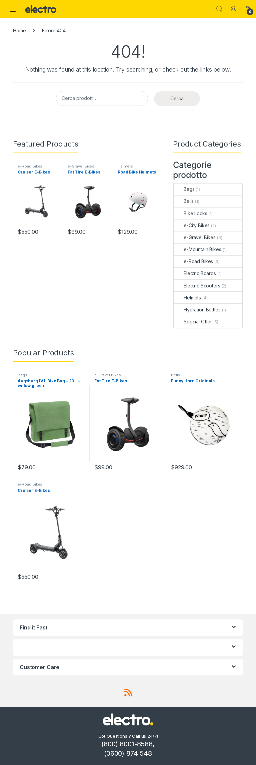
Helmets (125, 166)
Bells (184, 201)
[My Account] (233, 9)
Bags (184, 189)
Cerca (177, 98)
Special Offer (193, 321)
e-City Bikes (192, 225)
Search (219, 9)
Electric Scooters (197, 285)
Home (19, 30)
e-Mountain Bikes (197, 249)
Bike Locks (190, 213)
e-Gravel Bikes (81, 166)
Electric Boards (195, 273)
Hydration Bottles (197, 309)
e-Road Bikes (30, 166)
